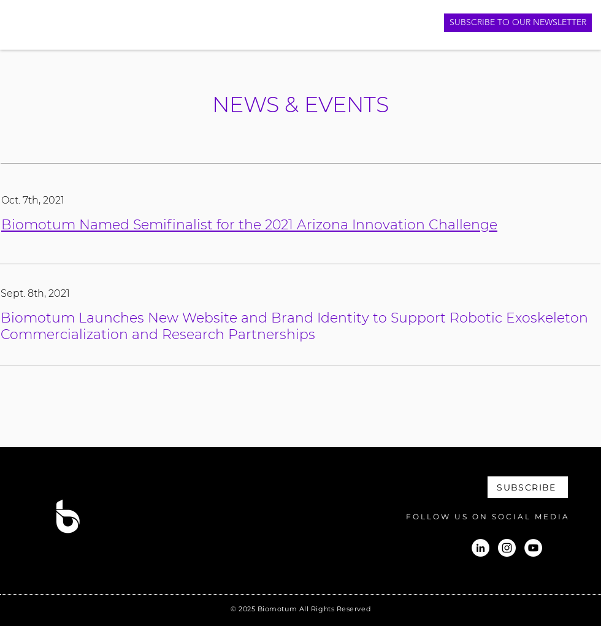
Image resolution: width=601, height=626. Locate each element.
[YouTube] (533, 548)
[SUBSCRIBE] (528, 487)
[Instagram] (507, 548)
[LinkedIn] (480, 548)
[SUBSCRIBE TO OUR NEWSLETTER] (518, 22)
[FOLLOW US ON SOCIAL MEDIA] (478, 516)
